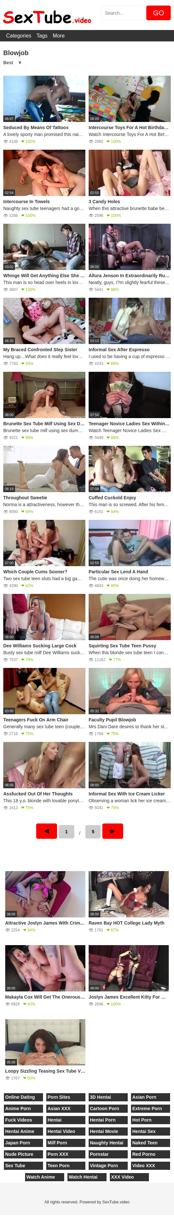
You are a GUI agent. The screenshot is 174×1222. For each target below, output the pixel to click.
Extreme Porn (147, 1108)
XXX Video (122, 1177)
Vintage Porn (104, 1165)
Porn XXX (58, 1154)
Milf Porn (57, 1142)
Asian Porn (144, 1097)
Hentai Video (61, 1131)
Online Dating (20, 1097)
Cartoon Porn (104, 1108)
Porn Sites (59, 1097)
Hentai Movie (104, 1131)
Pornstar (99, 1154)
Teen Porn (58, 1165)
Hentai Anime (19, 1131)
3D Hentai (100, 1097)
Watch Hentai (83, 1177)
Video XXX (143, 1165)
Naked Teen (145, 1142)
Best (8, 62)
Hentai (55, 1120)
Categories (18, 35)
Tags (42, 35)
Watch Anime (40, 1177)
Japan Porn (17, 1142)
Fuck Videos (18, 1120)
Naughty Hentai (106, 1142)
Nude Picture (19, 1154)
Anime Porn (18, 1108)
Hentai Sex (144, 1131)
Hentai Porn (103, 1120)
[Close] (0, 1218)
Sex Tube (15, 1165)
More (59, 35)
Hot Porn (142, 1120)
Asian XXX (59, 1108)
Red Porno (143, 1154)
